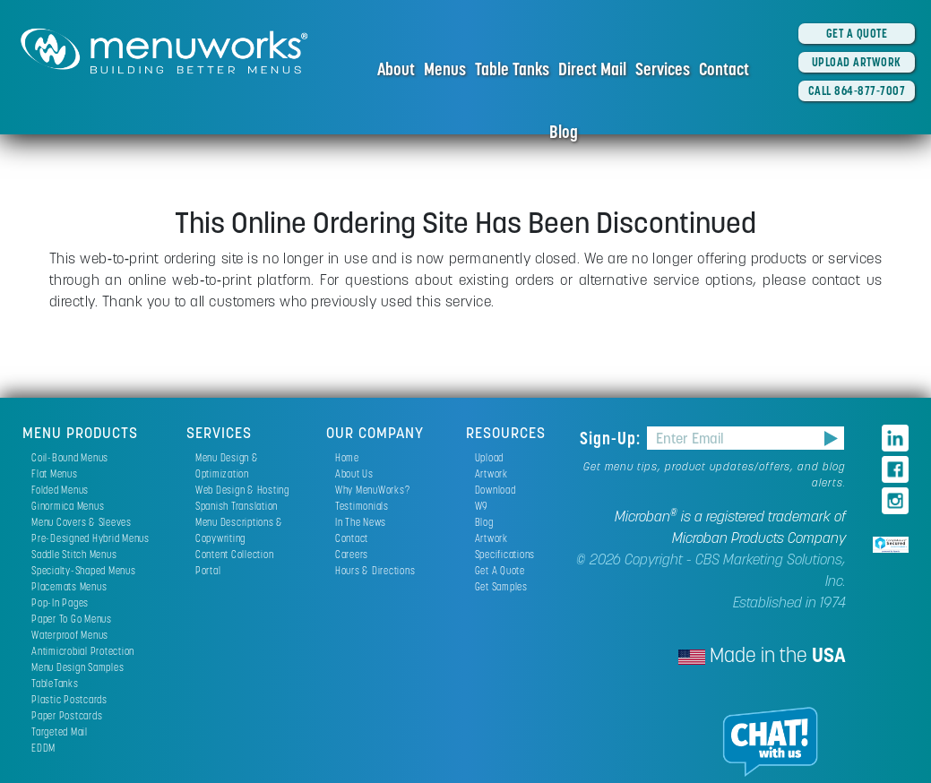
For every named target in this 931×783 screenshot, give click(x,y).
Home (347, 457)
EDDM (43, 747)
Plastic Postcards (69, 699)
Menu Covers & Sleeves (81, 522)
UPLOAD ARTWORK (856, 62)
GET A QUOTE (857, 33)
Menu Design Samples (77, 667)
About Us (354, 473)
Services (662, 69)
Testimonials (362, 505)
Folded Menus (60, 489)
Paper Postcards (66, 715)
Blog (563, 131)
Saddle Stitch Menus (73, 554)
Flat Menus (54, 473)
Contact (724, 69)
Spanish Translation (236, 505)
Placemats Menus (69, 586)
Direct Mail (592, 69)
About (396, 69)
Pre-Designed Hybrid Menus (90, 538)
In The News (360, 522)
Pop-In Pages (60, 602)
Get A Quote (500, 570)
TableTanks (55, 683)
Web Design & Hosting (242, 489)
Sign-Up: (612, 438)
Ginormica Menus (67, 505)
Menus (445, 69)
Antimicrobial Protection (82, 651)
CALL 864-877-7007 (857, 90)
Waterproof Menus (69, 634)
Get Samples (501, 586)
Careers (351, 554)
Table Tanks (512, 69)
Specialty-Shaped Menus (83, 570)
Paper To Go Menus (71, 618)
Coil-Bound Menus (69, 457)
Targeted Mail (59, 731)
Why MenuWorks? (372, 489)
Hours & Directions (375, 570)
